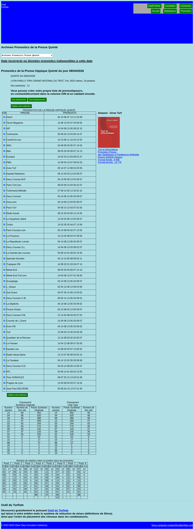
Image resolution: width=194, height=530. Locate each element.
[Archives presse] (27, 55)
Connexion (185, 6)
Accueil (155, 11)
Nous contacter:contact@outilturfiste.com (172, 525)
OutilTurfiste (154, 6)
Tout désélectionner (37, 100)
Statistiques (170, 11)
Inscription (170, 6)
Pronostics (186, 11)
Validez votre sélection (21, 106)
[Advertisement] (71, 22)
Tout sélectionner (19, 100)
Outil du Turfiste (58, 510)
